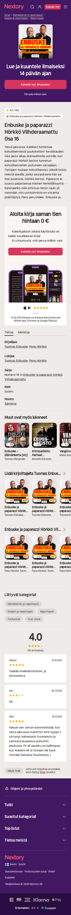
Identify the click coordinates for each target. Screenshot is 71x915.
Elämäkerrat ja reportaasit (28, 15)
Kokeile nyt (52, 7)
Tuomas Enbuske (16, 346)
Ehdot (51, 871)
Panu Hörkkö (38, 346)
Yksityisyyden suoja (35, 871)
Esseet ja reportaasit (16, 18)
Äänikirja (10, 403)
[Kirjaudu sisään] (40, 7)
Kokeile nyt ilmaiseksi (35, 84)
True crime (34, 619)
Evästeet (10, 877)
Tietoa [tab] (9, 332)
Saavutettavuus (14, 871)
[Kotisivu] (16, 6)
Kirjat (7, 15)
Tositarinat (14, 619)
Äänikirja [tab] (24, 332)
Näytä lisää (14, 770)
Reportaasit (37, 18)
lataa (43, 772)
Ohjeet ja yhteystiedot (24, 788)
